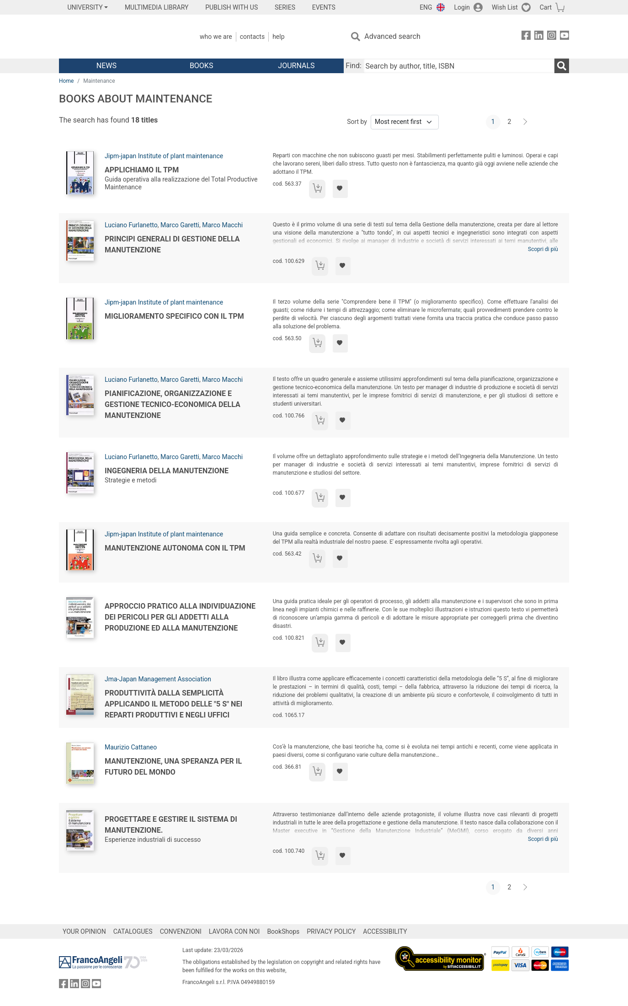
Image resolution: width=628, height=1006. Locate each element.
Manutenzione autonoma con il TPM (175, 548)
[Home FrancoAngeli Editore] (119, 36)
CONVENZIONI (181, 931)
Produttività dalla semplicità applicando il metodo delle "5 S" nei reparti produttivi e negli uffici (173, 704)
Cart (546, 7)
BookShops (283, 931)
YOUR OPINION (84, 931)
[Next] (525, 122)
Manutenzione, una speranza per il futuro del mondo (173, 766)
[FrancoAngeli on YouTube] (564, 37)
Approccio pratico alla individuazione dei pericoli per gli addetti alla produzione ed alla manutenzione (180, 617)
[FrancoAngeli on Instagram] (551, 37)
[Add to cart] (317, 189)
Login (462, 7)
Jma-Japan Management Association (158, 679)
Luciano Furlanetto (131, 225)
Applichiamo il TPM (142, 170)
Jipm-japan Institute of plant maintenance (164, 156)
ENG (426, 7)
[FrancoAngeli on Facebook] (526, 37)
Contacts (252, 36)
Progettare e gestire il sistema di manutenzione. (171, 825)
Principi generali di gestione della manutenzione (172, 244)
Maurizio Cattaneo (131, 747)
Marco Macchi (222, 225)
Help (278, 36)
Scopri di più (543, 249)
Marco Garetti (179, 225)
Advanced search (392, 36)
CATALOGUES (133, 931)
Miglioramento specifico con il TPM (174, 316)
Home (66, 81)
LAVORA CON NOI (234, 931)
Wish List (505, 7)
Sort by (357, 121)
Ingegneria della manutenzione (167, 470)
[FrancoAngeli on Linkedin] (538, 37)
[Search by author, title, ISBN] (458, 66)
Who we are (216, 36)
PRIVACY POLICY (331, 931)
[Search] (561, 66)
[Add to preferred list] (340, 189)
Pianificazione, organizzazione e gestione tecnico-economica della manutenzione (172, 404)
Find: (353, 65)
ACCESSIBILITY (385, 931)
